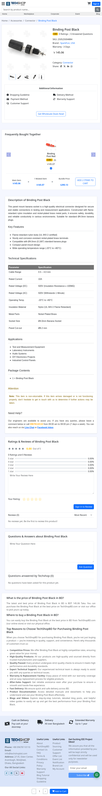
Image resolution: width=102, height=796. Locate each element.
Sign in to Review (83, 506)
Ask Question (85, 566)
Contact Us (42, 749)
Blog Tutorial (43, 775)
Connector (30, 20)
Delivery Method (63, 94)
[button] (97, 775)
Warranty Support (64, 99)
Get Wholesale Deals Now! (51, 113)
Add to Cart (59, 791)
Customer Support (18, 103)
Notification (58, 762)
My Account (58, 768)
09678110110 (36, 424)
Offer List (57, 756)
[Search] (48, 9)
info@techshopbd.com (16, 753)
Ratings (64, 33)
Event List (57, 759)
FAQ (39, 752)
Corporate (55, 14)
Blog (98, 14)
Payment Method (17, 99)
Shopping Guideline (18, 94)
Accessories (16, 20)
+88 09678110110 (21, 747)
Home (4, 14)
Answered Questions (81, 33)
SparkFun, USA (67, 43)
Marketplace (29, 14)
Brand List (58, 765)
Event (77, 14)
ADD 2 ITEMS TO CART (85, 182)
